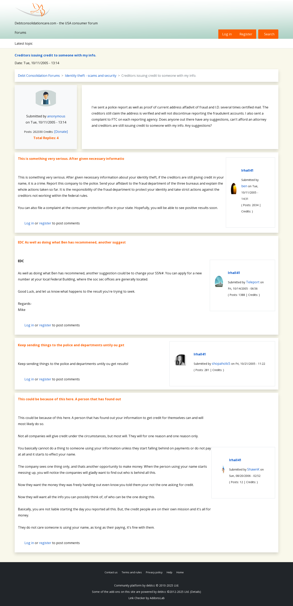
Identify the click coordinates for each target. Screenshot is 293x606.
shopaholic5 (221, 363)
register (45, 223)
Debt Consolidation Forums (39, 75)
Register (245, 34)
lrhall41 (247, 170)
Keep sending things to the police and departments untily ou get (71, 345)
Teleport (252, 282)
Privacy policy (154, 572)
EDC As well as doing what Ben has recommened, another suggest (72, 242)
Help (169, 572)
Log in (227, 34)
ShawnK (253, 469)
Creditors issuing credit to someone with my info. (55, 55)
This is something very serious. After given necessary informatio (71, 158)
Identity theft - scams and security (90, 75)
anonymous (56, 116)
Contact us (111, 572)
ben (244, 186)
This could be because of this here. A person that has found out (69, 399)
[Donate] (61, 131)
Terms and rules (132, 572)
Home (180, 572)
